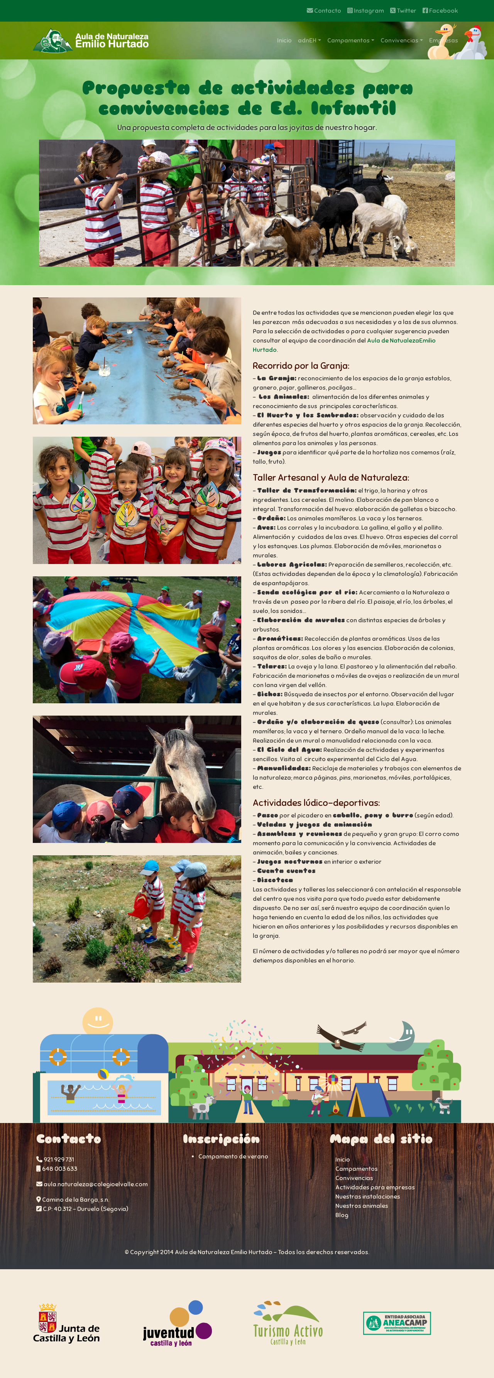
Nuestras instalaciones (367, 1197)
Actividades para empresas (375, 1187)
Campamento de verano (233, 1156)
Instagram (365, 11)
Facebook (440, 11)
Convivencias (399, 40)
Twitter (403, 11)
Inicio (284, 40)
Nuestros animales (361, 1206)
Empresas (443, 40)
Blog (342, 1215)
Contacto (324, 11)
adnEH (307, 40)
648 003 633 (56, 1169)
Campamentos (348, 40)
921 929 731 (55, 1160)
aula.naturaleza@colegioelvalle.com (92, 1184)
